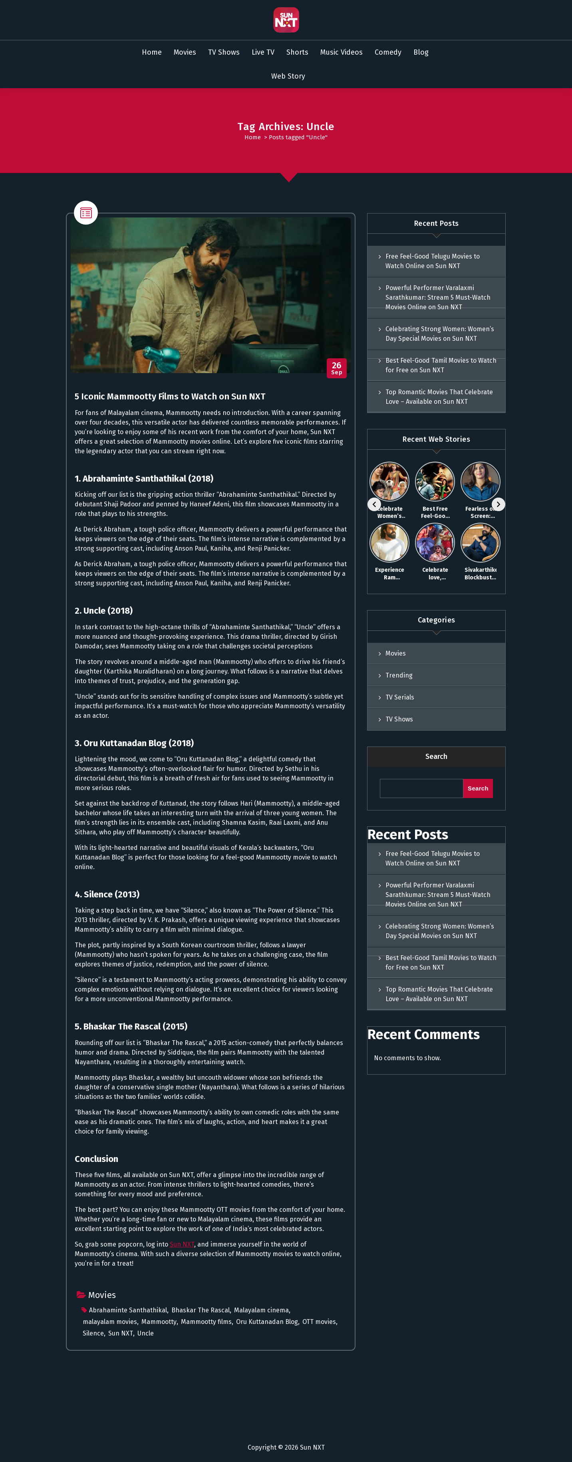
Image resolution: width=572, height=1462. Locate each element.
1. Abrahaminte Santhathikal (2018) (144, 478)
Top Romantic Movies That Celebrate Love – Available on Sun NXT (439, 396)
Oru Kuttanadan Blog (267, 1322)
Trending (399, 675)
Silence (93, 1333)
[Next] (498, 504)
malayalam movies (110, 1322)
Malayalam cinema (261, 1310)
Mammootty (159, 1322)
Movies (185, 52)
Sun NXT (182, 1244)
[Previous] (374, 504)
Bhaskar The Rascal (200, 1310)
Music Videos (341, 52)
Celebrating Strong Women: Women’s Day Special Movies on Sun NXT (439, 333)
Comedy (388, 52)
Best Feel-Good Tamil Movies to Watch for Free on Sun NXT (441, 365)
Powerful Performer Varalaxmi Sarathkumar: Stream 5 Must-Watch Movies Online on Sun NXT (438, 297)
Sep (337, 368)
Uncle (145, 1333)
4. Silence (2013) (107, 894)
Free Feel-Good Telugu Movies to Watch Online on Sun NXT (432, 261)
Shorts (297, 52)
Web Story (288, 76)
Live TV (263, 52)
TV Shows (224, 52)
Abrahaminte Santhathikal (128, 1310)
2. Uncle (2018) (104, 610)
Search (436, 756)
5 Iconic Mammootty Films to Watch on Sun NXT (170, 396)
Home (152, 52)
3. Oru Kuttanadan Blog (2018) (134, 743)
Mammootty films (206, 1322)
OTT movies (319, 1322)
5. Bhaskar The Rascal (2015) (131, 1026)
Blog (421, 52)
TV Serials (399, 697)
